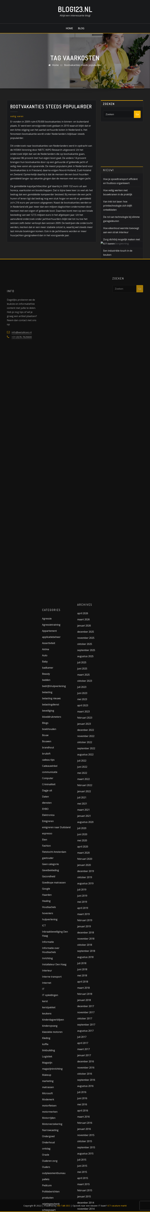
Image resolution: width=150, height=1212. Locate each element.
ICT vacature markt (117, 1205)
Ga (137, 114)
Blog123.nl (75, 9)
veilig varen (16, 116)
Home (69, 28)
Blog (81, 28)
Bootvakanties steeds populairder (83, 65)
